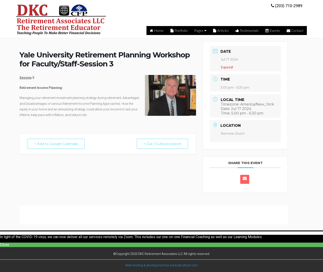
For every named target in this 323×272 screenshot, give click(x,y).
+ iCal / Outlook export (162, 144)
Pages (200, 30)
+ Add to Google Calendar (56, 144)
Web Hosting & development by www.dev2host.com (161, 265)
